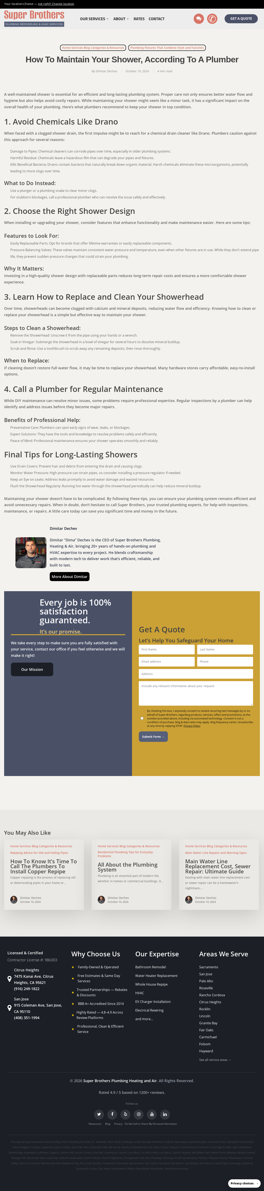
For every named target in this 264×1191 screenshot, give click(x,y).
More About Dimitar (69, 576)
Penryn (203, 1158)
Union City (96, 1168)
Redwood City (70, 1163)
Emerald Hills (139, 1147)
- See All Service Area (175, 1168)
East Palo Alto (80, 1147)
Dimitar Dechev (106, 71)
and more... (144, 1019)
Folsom (205, 1044)
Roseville (206, 988)
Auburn (169, 1142)
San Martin (177, 1163)
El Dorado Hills (98, 1147)
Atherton (157, 1142)
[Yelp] (125, 1115)
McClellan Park (201, 1152)
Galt (234, 1147)
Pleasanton (235, 1158)
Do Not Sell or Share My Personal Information (151, 1124)
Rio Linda (86, 1163)
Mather (186, 1152)
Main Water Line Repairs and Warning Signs (216, 853)
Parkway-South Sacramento (180, 1158)
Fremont (203, 1147)
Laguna (54, 1152)
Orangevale (131, 1158)
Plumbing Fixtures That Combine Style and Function (167, 48)
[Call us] (212, 19)
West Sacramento (115, 1168)
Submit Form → (153, 737)
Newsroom (95, 1124)
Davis (58, 1147)
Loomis (122, 1152)
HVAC (139, 993)
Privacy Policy (192, 726)
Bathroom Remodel (150, 967)
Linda (87, 1152)
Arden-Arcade (142, 1142)
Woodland (142, 1168)
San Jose (205, 974)
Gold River (245, 1147)
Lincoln (204, 1016)
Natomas (52, 1158)
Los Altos (133, 1152)
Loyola (176, 1152)
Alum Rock (114, 1142)
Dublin (66, 1147)
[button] (32, 669)
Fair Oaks (206, 1030)
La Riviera (42, 1152)
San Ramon (206, 1163)
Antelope (127, 1142)
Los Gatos (165, 1152)
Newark (64, 1158)
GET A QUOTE (241, 18)
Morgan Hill (18, 1158)
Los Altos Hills (149, 1152)
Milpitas (231, 1152)
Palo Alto (206, 981)
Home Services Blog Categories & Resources (93, 48)
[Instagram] (139, 1115)
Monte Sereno (246, 1152)
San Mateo (191, 1163)
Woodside (156, 1168)
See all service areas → (215, 1060)
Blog (107, 1124)
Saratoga (235, 1163)
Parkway (156, 1158)
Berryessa (181, 1142)
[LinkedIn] (165, 1115)
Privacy (118, 1124)
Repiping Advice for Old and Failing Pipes (39, 853)
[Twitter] (99, 1115)
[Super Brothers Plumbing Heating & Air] (34, 19)
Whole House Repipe (151, 984)
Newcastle (76, 1158)
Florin (164, 1147)
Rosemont (109, 1163)
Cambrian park (197, 1142)
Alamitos (101, 1142)
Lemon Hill (66, 1152)
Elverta (125, 1147)
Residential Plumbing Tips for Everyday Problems (125, 854)
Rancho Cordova (212, 995)
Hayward (206, 1051)
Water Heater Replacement (156, 975)
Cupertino (47, 1147)
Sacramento (208, 967)
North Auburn (92, 1158)
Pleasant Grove (218, 1158)
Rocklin (204, 1009)
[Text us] (199, 19)
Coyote (35, 1147)
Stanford (247, 1163)
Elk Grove (114, 1147)
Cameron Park (216, 1142)
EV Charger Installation (153, 1001)
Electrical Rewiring (149, 1010)
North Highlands (112, 1158)
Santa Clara (222, 1163)
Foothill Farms (188, 1147)
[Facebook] (112, 1115)
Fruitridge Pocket (220, 1147)
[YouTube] (152, 1115)
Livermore (110, 1152)
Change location (56, 4)
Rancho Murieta (51, 1163)
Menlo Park (218, 1152)
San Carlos (151, 1163)
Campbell (232, 1142)
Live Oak (97, 1152)
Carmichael (208, 1037)
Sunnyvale (82, 1168)
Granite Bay (208, 1023)
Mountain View (36, 1158)
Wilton (131, 1168)
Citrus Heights (210, 1002)
